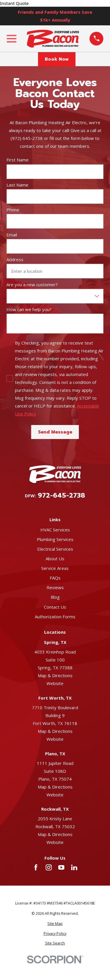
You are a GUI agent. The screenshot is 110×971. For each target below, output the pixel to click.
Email (11, 234)
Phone (12, 209)
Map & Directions (55, 675)
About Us (55, 558)
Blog (55, 597)
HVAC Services (55, 530)
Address (14, 259)
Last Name (17, 184)
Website (55, 683)
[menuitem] (55, 924)
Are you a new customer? (32, 284)
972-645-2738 (61, 495)
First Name (17, 159)
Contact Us (55, 607)
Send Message (55, 432)
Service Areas (55, 568)
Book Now (57, 59)
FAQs (55, 578)
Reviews (55, 587)
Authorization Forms (55, 616)
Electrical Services (55, 549)
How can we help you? (28, 309)
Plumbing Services (55, 539)
